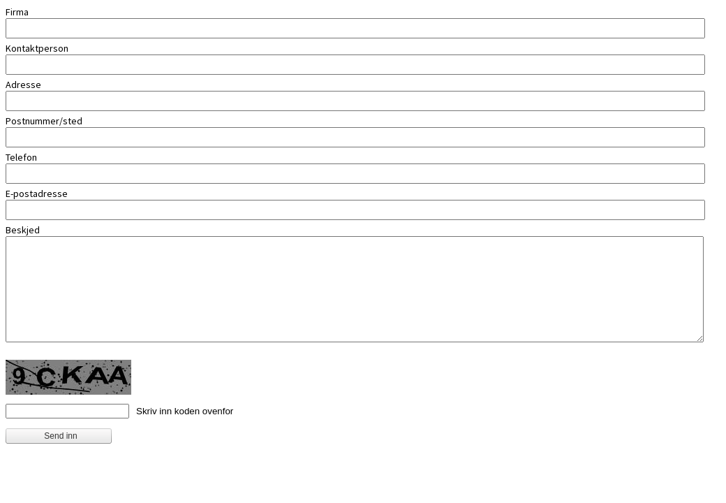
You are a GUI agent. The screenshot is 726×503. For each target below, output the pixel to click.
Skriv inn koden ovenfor (184, 411)
